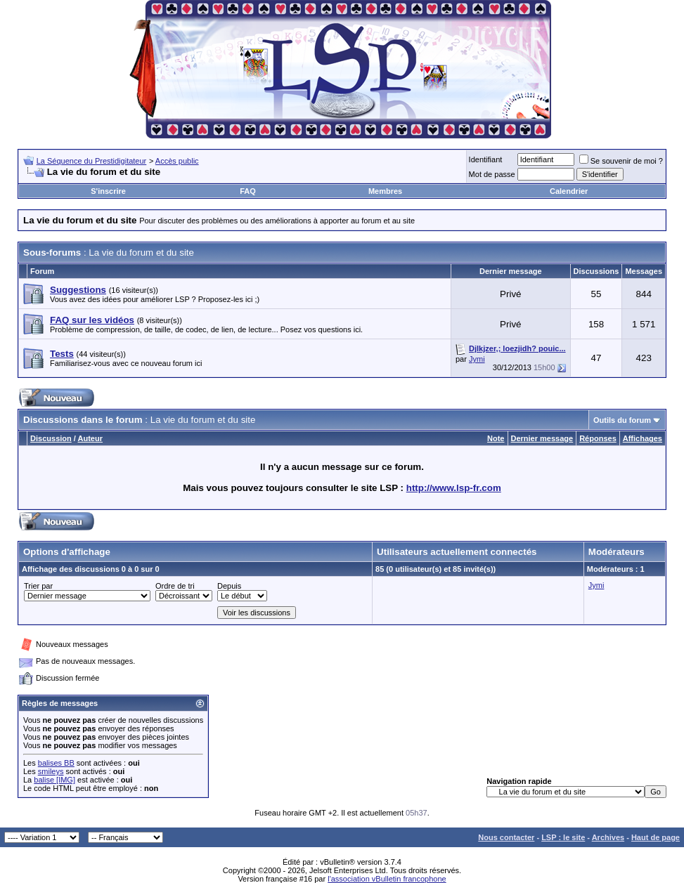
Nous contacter (506, 837)
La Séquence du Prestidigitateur (92, 161)
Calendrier (569, 191)
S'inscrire (108, 191)
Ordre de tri (175, 586)
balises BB (56, 763)
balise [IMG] (54, 780)
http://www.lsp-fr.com (453, 488)
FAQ (248, 191)
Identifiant (486, 159)
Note (495, 438)
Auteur (90, 438)
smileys (51, 771)
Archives (608, 837)
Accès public (177, 161)
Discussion (51, 438)
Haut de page (655, 837)
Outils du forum (622, 420)
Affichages (642, 438)
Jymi (477, 359)
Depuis (229, 586)
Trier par (38, 586)
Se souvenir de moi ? (621, 161)
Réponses (598, 438)
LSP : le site (563, 837)
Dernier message (542, 438)
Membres (385, 191)
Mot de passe (492, 174)
